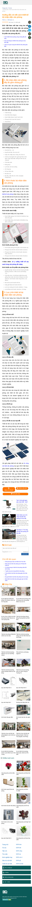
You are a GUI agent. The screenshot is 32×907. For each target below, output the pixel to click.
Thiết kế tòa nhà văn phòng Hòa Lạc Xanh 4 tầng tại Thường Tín (22, 671)
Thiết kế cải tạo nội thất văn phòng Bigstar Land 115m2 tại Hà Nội (8, 735)
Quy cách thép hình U (6, 687)
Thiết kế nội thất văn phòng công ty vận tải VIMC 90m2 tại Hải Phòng (23, 636)
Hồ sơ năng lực (8, 867)
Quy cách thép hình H (21, 687)
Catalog (6, 872)
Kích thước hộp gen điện (7, 717)
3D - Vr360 (7, 882)
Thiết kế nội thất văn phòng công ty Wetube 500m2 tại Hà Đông (8, 671)
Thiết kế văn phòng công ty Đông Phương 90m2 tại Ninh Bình (23, 618)
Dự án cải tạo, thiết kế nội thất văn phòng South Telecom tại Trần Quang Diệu (8, 618)
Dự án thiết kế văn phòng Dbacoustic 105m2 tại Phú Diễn (22, 753)
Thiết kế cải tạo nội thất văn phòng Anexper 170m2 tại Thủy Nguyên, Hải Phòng (22, 735)
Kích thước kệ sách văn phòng (8, 805)
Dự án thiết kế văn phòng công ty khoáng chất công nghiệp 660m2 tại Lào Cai (23, 600)
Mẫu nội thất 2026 (9, 877)
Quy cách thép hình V (6, 838)
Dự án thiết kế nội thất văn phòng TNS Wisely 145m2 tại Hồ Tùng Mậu (8, 600)
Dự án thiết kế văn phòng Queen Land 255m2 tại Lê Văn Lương (8, 753)
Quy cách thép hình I (6, 702)
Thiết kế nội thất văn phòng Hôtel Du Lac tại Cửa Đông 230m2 (7, 653)
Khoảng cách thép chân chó (22, 702)
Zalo (29, 30)
